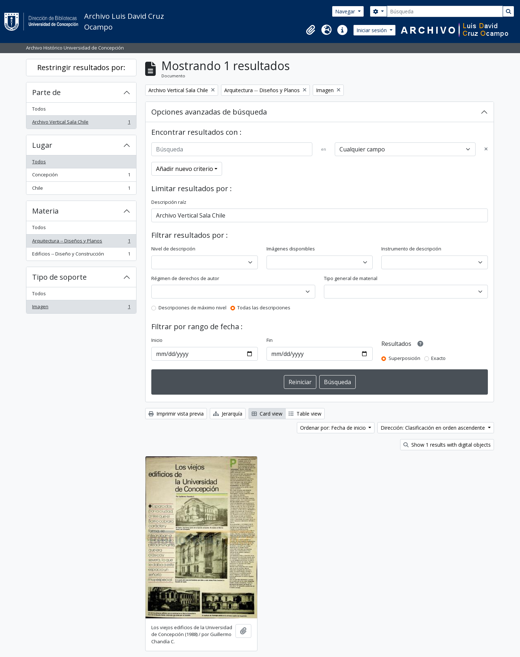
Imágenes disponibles (290, 248)
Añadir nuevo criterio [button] (184, 169)
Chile (81, 189)
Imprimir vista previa (176, 413)
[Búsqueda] (445, 11)
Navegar (345, 11)
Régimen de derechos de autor (185, 278)
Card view (267, 413)
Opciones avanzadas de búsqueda (209, 112)
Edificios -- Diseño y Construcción (81, 255)
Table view (305, 413)
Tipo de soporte (59, 277)
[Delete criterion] (486, 149)
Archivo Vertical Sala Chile (81, 123)
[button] (310, 30)
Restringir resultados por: (81, 67)
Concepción (81, 176)
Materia (45, 211)
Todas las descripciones (263, 307)
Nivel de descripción (173, 248)
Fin (269, 340)
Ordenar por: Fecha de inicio (333, 427)
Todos (39, 109)
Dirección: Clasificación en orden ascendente (433, 427)
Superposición (404, 358)
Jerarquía (227, 413)
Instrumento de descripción (411, 248)
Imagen (81, 308)
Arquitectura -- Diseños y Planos (81, 242)
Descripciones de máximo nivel (192, 307)
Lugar (42, 145)
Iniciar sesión (372, 30)
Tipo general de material (350, 278)
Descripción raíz (168, 202)
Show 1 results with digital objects (447, 444)
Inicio (156, 340)
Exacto (438, 358)
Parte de (46, 92)
